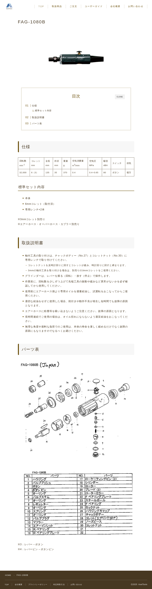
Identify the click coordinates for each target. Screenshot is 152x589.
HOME (8, 575)
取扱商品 (57, 6)
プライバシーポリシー (39, 584)
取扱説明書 (38, 117)
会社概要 (115, 6)
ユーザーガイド (94, 6)
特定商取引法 (61, 584)
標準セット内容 (43, 110)
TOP (41, 6)
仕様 (34, 105)
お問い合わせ (135, 6)
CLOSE (120, 97)
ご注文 (73, 6)
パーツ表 (37, 123)
